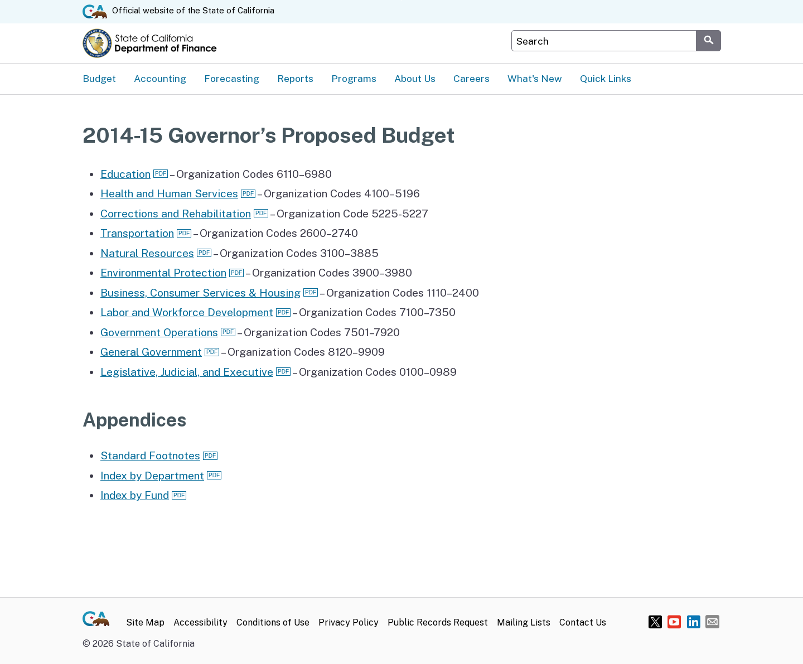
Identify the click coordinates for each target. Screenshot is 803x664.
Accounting (160, 78)
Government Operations (159, 332)
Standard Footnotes (150, 455)
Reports (295, 78)
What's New (534, 78)
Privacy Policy (348, 622)
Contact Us (582, 622)
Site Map (145, 622)
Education (125, 174)
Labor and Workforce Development (186, 312)
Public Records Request (438, 622)
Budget (99, 78)
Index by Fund (134, 495)
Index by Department (152, 475)
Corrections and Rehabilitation (175, 213)
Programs (353, 78)
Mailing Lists (523, 622)
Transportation (137, 233)
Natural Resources (147, 253)
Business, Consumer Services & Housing (200, 293)
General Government (151, 352)
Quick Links (605, 78)
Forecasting (231, 78)
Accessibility (200, 622)
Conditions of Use (272, 622)
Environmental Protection (163, 272)
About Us (415, 78)
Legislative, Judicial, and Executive (186, 372)
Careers (471, 78)
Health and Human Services (169, 193)
